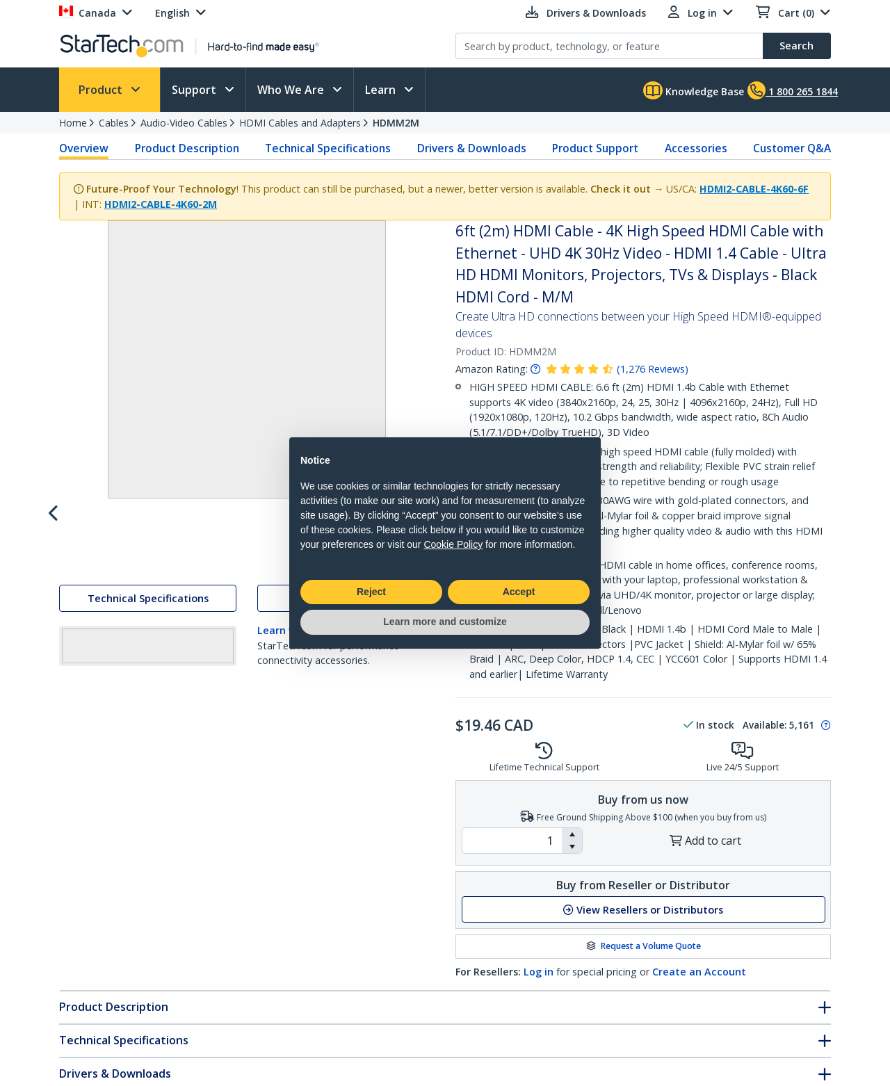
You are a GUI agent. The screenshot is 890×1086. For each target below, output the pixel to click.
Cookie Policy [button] (453, 544)
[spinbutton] (512, 840)
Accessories (696, 148)
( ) (652, 368)
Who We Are (292, 89)
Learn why (283, 753)
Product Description (187, 148)
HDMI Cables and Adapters (300, 122)
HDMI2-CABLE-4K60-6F (754, 188)
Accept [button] (519, 591)
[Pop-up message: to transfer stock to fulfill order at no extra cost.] (824, 725)
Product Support (595, 148)
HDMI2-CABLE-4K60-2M (160, 204)
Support (195, 89)
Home (73, 122)
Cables (114, 122)
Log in (538, 971)
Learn (381, 89)
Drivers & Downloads (471, 148)
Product (102, 89)
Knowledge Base (693, 90)
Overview (83, 148)
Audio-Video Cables (183, 122)
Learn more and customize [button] (444, 621)
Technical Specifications (328, 148)
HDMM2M (396, 122)
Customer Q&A (792, 148)
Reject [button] (371, 591)
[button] (572, 834)
